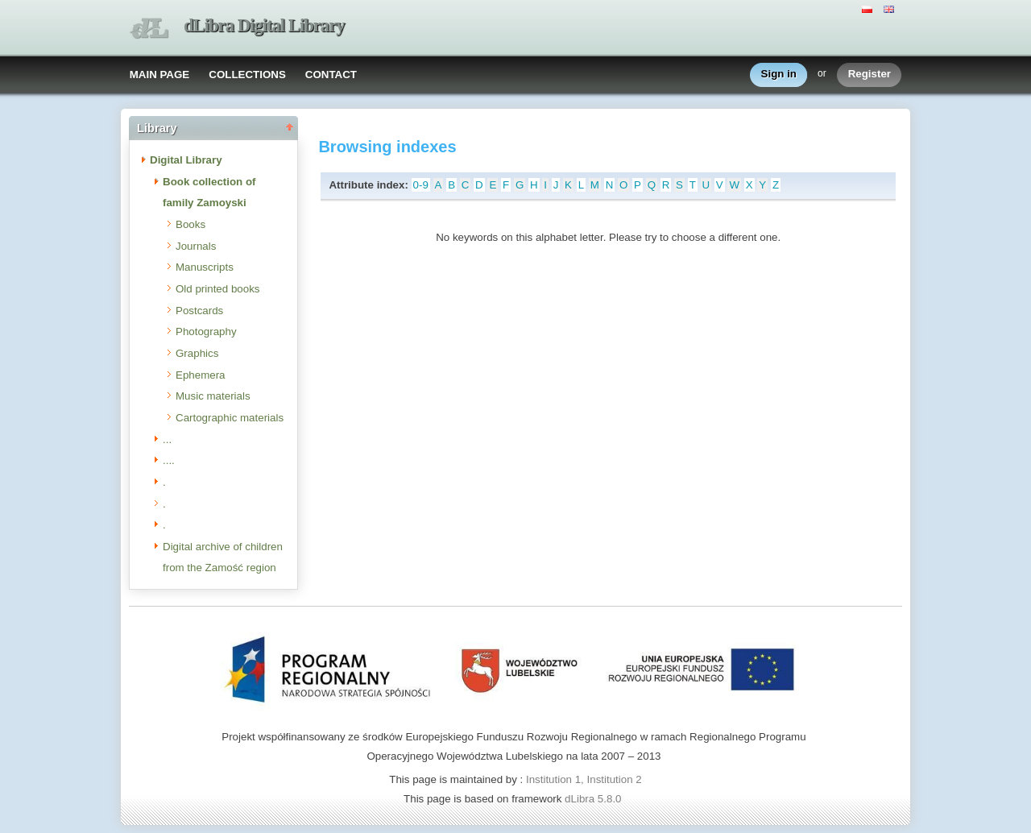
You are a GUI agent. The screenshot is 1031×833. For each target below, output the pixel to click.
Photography (206, 331)
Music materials (213, 396)
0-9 (421, 185)
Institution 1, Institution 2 (584, 779)
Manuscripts (205, 267)
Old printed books (217, 289)
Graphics (197, 353)
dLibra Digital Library (264, 25)
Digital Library (186, 160)
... (167, 439)
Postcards (199, 311)
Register (869, 74)
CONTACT (331, 74)
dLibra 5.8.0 (594, 799)
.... (169, 460)
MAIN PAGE (160, 74)
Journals (196, 246)
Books (190, 224)
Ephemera (201, 375)
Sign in (779, 74)
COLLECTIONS (247, 74)
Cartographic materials (230, 418)
